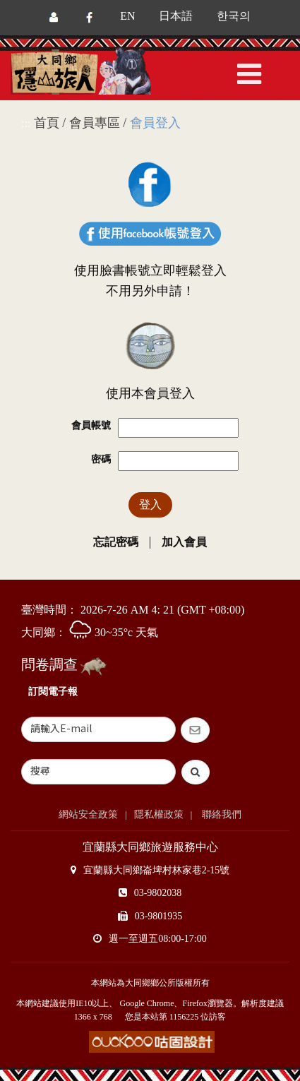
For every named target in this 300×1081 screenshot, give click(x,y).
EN (127, 16)
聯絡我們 (220, 814)
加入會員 (184, 542)
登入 (150, 504)
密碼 (101, 459)
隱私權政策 (159, 814)
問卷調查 (49, 664)
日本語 (176, 16)
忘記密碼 (115, 542)
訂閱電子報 (53, 691)
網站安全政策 (88, 814)
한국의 (234, 16)
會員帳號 (91, 425)
